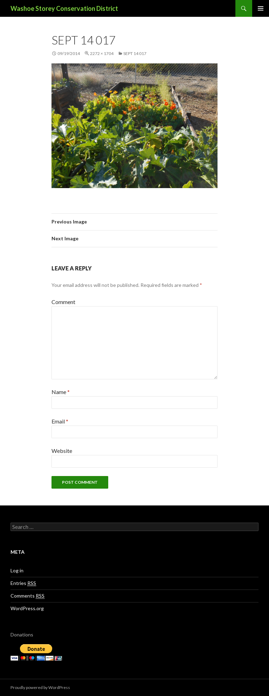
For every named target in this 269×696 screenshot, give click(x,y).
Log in (17, 570)
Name (60, 391)
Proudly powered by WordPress (40, 687)
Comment (63, 301)
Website (61, 450)
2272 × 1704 (101, 53)
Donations (22, 635)
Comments (27, 596)
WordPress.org (27, 608)
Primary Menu (260, 8)
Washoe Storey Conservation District (64, 8)
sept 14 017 (134, 53)
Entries (23, 583)
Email (59, 421)
